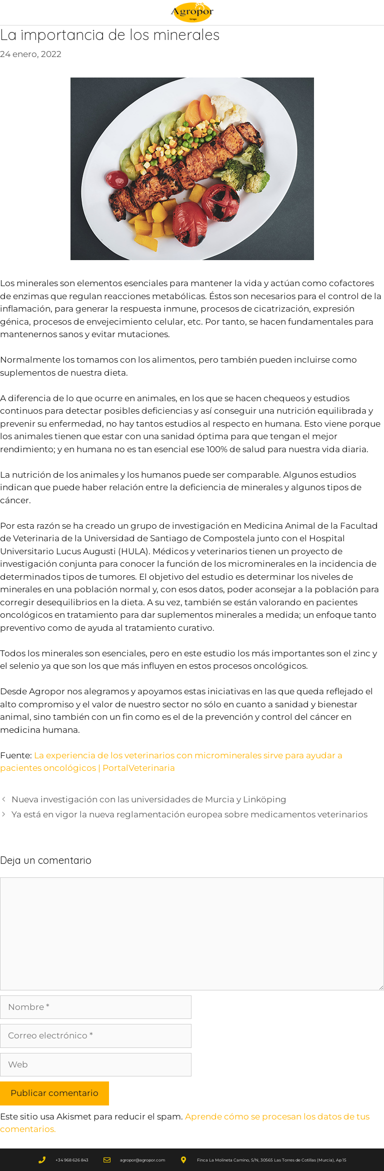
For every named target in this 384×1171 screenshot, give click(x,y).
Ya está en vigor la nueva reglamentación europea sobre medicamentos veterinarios (190, 814)
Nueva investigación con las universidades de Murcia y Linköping (149, 799)
